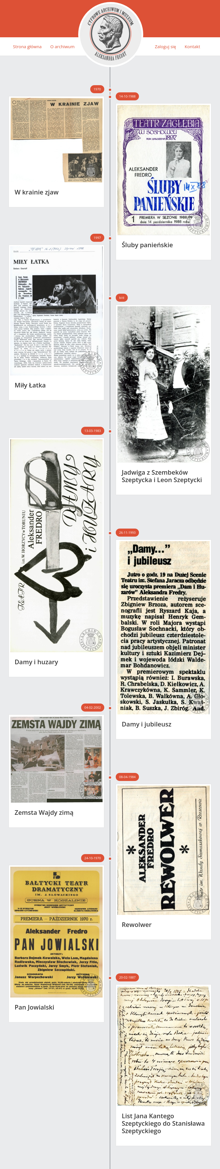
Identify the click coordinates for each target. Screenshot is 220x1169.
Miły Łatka (30, 385)
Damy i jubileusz (146, 724)
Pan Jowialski (34, 1007)
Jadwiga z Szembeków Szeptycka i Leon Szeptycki (162, 476)
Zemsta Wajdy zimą (44, 812)
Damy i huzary (36, 661)
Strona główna (27, 46)
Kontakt (192, 46)
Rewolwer (137, 924)
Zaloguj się (165, 46)
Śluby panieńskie (147, 244)
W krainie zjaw (36, 192)
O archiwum (62, 46)
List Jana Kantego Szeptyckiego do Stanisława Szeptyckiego (163, 1123)
